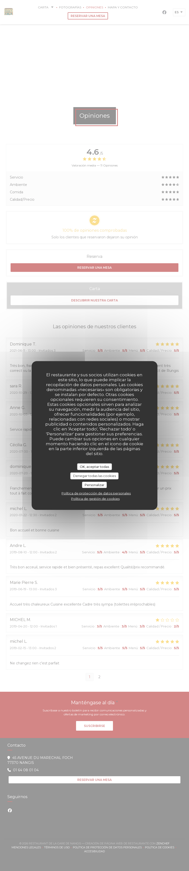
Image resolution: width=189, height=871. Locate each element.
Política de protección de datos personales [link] (96, 493)
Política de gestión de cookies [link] (95, 499)
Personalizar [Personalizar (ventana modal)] (94, 485)
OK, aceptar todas (94, 466)
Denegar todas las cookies (94, 476)
